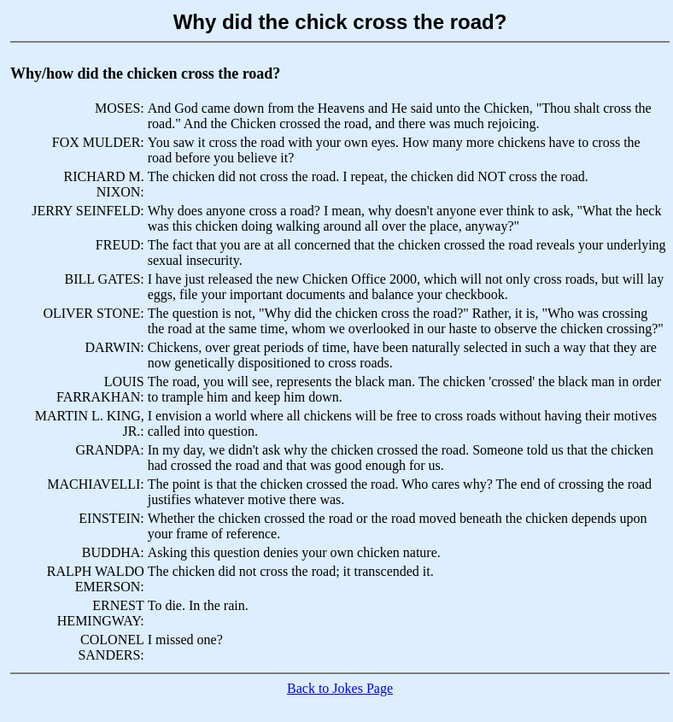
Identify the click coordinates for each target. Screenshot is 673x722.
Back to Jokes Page (340, 688)
